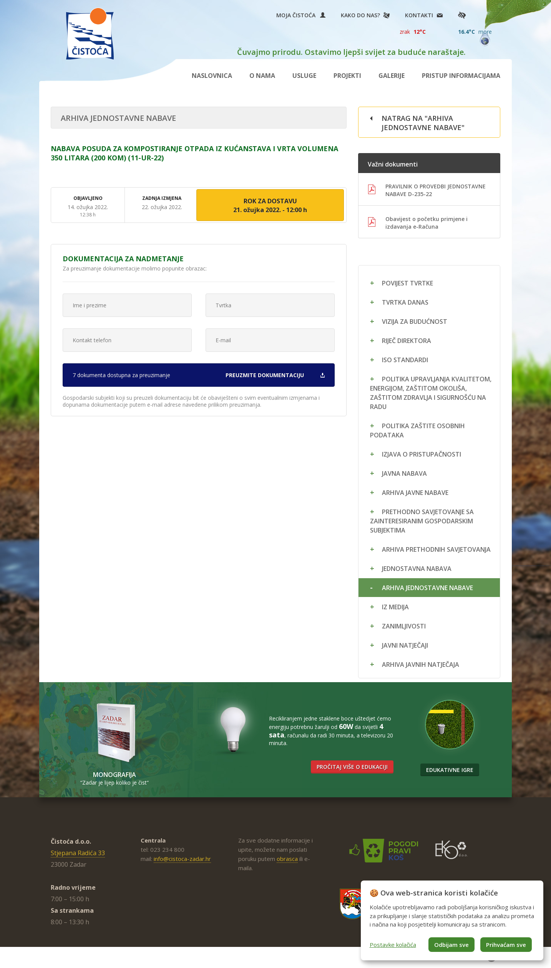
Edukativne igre (449, 769)
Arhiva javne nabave (415, 492)
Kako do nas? (360, 15)
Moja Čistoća (300, 15)
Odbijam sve (451, 944)
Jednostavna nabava (416, 568)
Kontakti (419, 15)
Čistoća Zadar (90, 33)
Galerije (391, 75)
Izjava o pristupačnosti (421, 454)
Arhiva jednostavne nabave (427, 588)
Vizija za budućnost (414, 321)
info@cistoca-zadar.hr (182, 858)
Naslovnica (212, 75)
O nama (262, 75)
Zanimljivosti (404, 626)
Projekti (347, 75)
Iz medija (395, 607)
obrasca (287, 858)
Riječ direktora (406, 340)
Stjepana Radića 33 (78, 853)
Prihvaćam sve (506, 944)
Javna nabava (404, 473)
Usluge (304, 75)
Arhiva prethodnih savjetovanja (436, 549)
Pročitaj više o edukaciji (352, 766)
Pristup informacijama (461, 75)
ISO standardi (405, 360)
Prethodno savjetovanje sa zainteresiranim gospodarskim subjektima (422, 521)
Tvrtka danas (405, 302)
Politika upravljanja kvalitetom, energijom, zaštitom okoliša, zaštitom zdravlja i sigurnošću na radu (430, 393)
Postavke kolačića (393, 944)
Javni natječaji (405, 645)
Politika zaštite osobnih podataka (417, 430)
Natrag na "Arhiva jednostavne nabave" (423, 123)
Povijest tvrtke (407, 283)
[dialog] (452, 920)
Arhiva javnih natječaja (420, 664)
